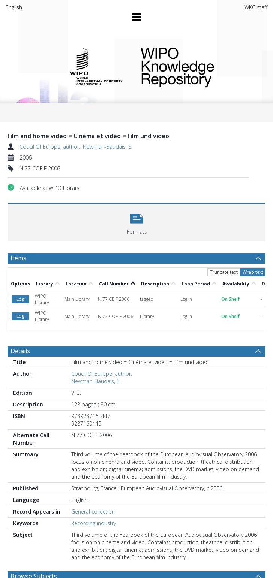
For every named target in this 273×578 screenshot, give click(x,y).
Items (18, 258)
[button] (137, 221)
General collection (93, 511)
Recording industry (93, 523)
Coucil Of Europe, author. (50, 146)
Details (20, 351)
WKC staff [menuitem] (255, 7)
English (14, 7)
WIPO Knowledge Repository (198, 66)
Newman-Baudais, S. (107, 146)
